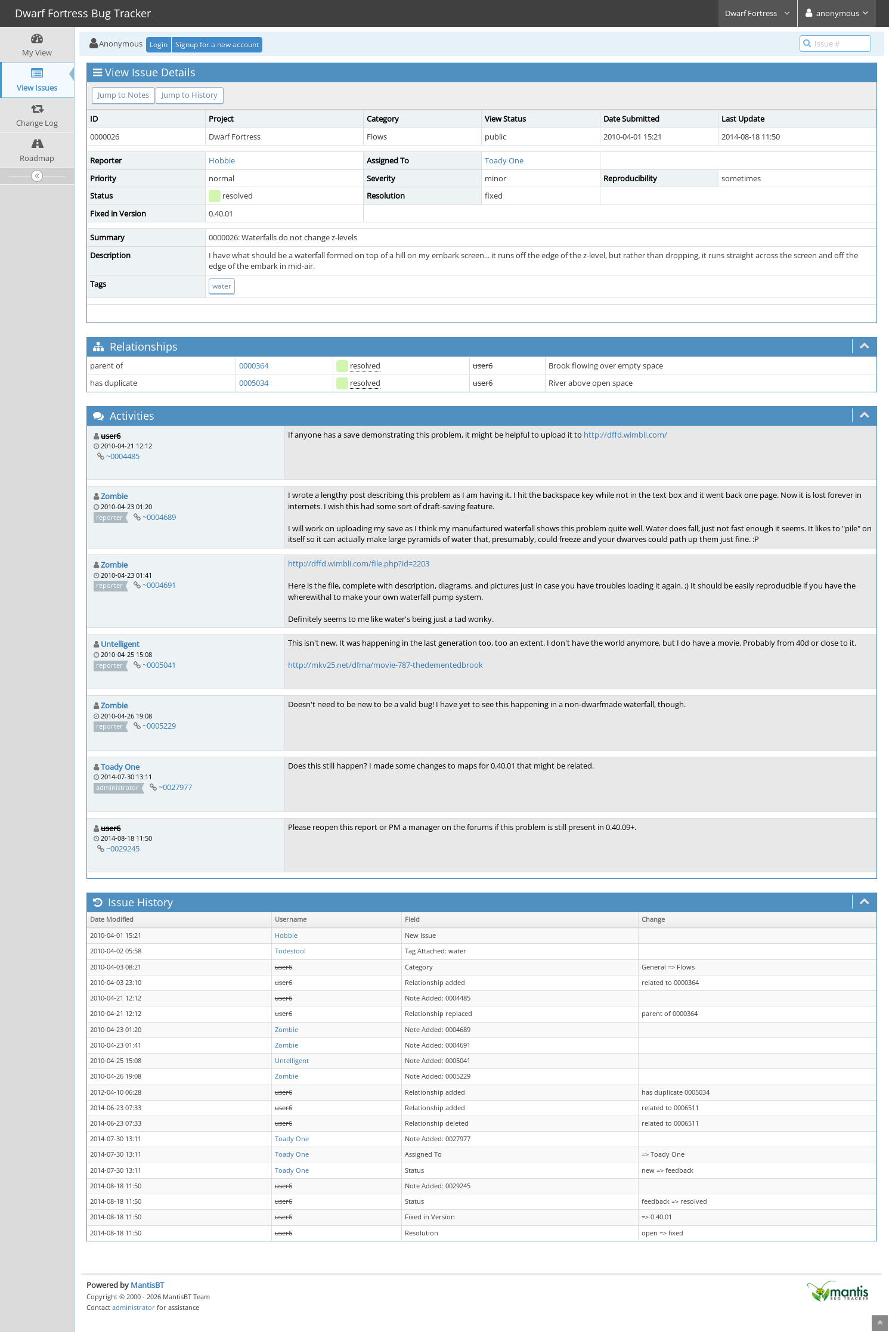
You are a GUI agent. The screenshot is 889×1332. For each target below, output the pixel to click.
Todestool (290, 951)
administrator (133, 1307)
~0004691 (159, 585)
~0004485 (123, 456)
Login (159, 44)
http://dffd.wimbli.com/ (625, 434)
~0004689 (159, 517)
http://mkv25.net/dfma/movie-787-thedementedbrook (385, 664)
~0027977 (175, 787)
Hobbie (222, 160)
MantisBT (147, 1285)
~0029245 (123, 848)
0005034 (253, 382)
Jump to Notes (123, 94)
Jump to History (190, 94)
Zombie (114, 496)
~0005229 (159, 725)
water (221, 286)
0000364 (253, 365)
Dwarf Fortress (757, 13)
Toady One (504, 160)
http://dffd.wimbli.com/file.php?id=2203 (358, 563)
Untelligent (120, 644)
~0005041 (159, 664)
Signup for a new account (217, 44)
